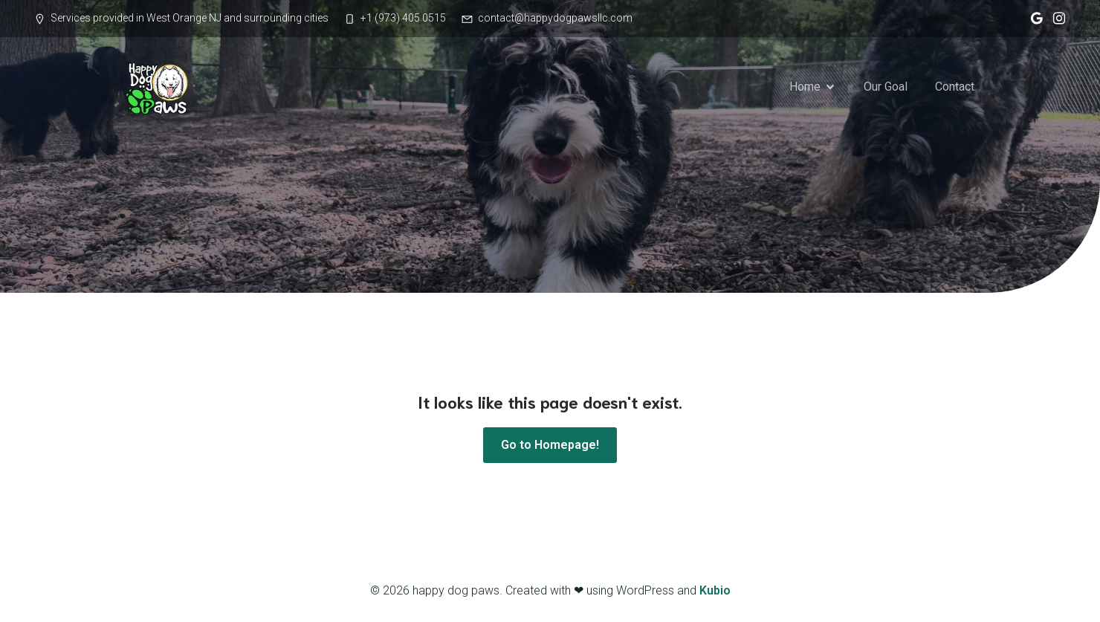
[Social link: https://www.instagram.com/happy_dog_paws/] (1055, 18)
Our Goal (886, 87)
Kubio (715, 590)
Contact (954, 87)
